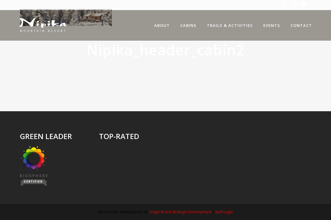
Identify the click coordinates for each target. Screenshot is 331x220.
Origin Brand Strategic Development (180, 212)
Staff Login (224, 212)
